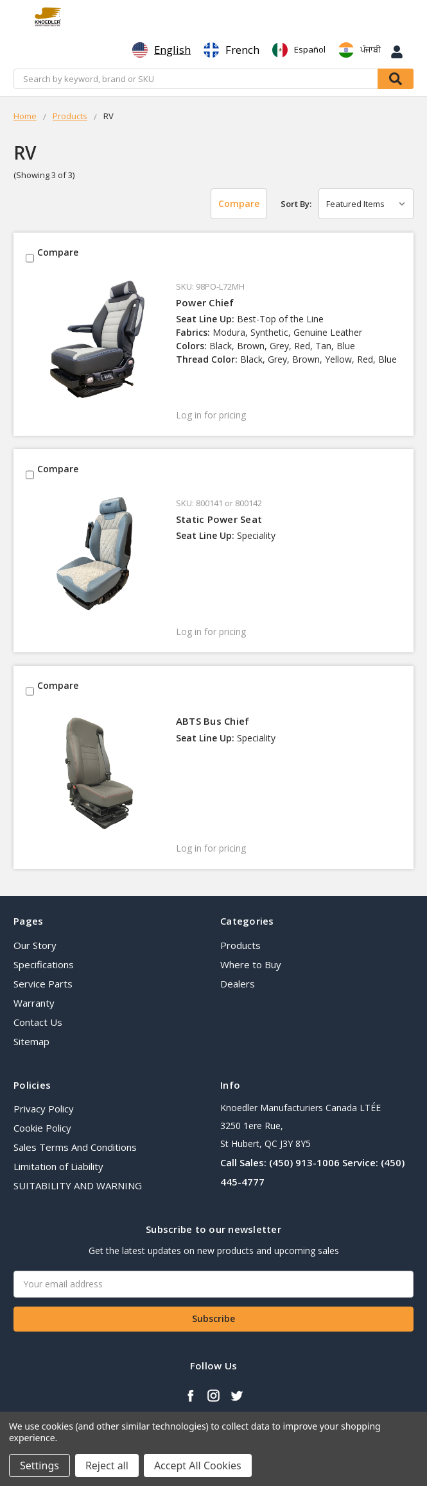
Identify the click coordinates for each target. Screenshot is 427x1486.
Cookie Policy (42, 1127)
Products (240, 945)
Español (299, 50)
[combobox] (161, 50)
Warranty (34, 1002)
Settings (39, 1465)
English (161, 50)
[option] (231, 50)
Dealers (237, 983)
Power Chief (205, 302)
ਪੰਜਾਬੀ (359, 50)
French (231, 50)
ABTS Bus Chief (213, 720)
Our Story (35, 945)
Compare (238, 203)
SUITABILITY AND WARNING (77, 1185)
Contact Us (37, 1022)
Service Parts (43, 983)
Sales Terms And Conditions (75, 1147)
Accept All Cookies (197, 1465)
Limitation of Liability (58, 1166)
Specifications (43, 964)
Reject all (106, 1465)
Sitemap (31, 1041)
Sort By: (296, 204)
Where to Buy (250, 964)
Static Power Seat (219, 519)
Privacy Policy (43, 1108)
